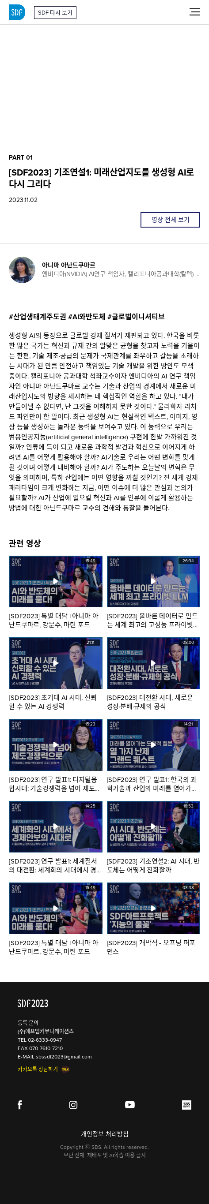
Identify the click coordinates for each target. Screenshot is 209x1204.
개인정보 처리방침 (105, 1134)
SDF (17, 12)
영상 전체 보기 (171, 219)
